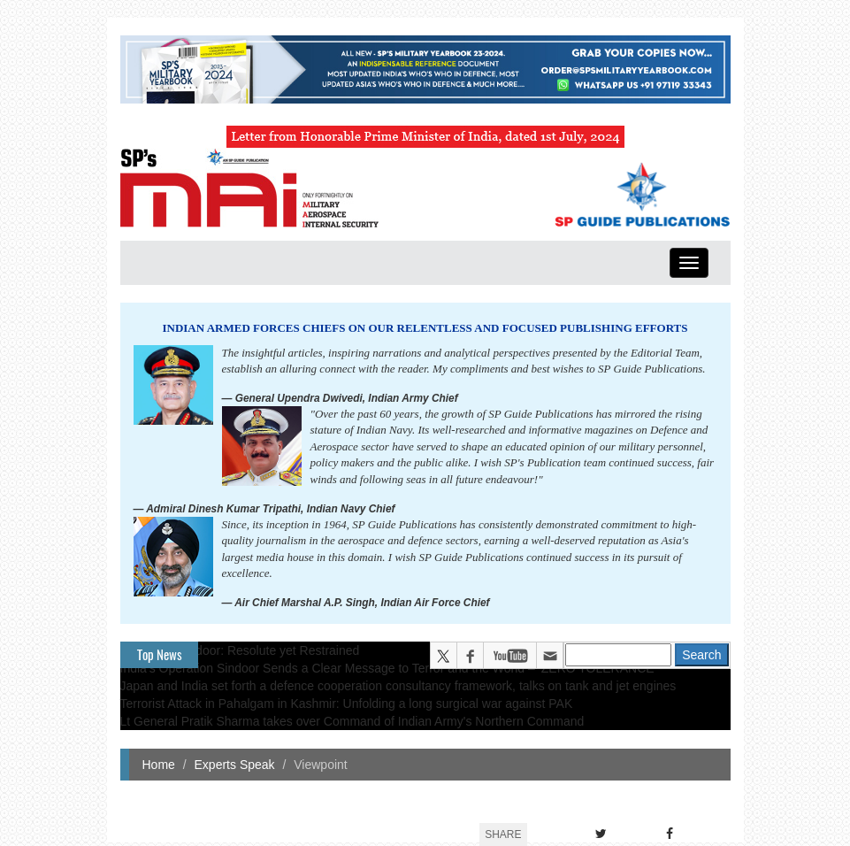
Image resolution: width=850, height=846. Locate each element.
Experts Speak (235, 765)
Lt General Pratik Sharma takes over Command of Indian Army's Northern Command (352, 721)
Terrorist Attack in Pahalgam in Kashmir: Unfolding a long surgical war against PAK (346, 703)
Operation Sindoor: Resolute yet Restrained (240, 650)
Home (158, 765)
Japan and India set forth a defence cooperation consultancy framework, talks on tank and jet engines (398, 686)
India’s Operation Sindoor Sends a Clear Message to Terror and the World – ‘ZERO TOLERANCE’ (388, 668)
